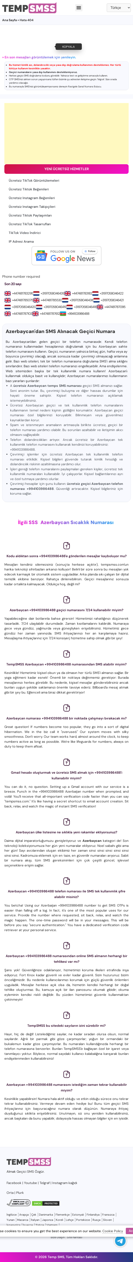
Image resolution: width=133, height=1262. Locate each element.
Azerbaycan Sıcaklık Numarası (77, 522)
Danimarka (46, 1214)
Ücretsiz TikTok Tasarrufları (30, 224)
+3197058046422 (111, 293)
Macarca (22, 1220)
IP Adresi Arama (21, 241)
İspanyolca (13, 1225)
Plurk (20, 1193)
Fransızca (108, 1214)
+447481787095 (114, 307)
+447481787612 (50, 313)
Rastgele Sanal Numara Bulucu (84, 86)
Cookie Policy (112, 1231)
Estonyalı (78, 1214)
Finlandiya (93, 1214)
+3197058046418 (85, 307)
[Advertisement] (66, 133)
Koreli (59, 1220)
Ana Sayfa (9, 20)
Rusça (96, 1220)
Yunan (10, 1220)
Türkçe (39, 1225)
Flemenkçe (63, 1214)
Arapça (24, 1214)
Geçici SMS (25, 1171)
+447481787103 (22, 313)
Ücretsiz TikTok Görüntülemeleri (34, 180)
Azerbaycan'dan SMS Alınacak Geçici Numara (60, 331)
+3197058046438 (81, 300)
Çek (33, 1214)
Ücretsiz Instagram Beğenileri (32, 198)
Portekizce (83, 1220)
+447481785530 (51, 300)
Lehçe (70, 1220)
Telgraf (100, 79)
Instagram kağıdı (64, 1183)
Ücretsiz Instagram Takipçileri (32, 207)
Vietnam (52, 1225)
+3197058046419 (55, 307)
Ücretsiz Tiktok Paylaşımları (30, 215)
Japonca (47, 1220)
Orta (10, 1193)
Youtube (30, 1183)
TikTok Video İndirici (25, 233)
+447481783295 (22, 293)
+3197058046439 (52, 293)
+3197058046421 (112, 300)
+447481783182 (82, 293)
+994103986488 (78, 313)
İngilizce (12, 1214)
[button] (78, 7)
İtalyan (35, 1220)
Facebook (14, 1183)
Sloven (107, 1220)
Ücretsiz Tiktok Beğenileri (29, 189)
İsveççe (28, 1225)
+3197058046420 (24, 307)
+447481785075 (22, 300)
